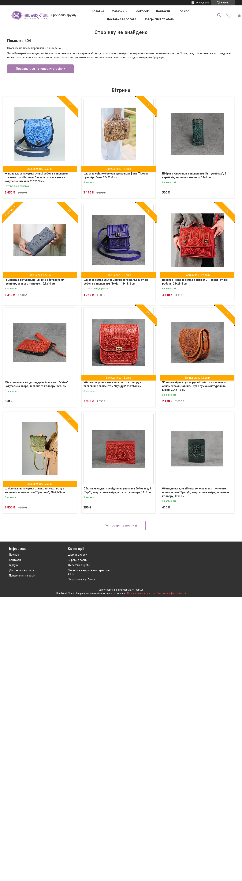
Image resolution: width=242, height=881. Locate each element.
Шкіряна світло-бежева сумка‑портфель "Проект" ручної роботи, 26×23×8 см (117, 175)
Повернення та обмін (159, 19)
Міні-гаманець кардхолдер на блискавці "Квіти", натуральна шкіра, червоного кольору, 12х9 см (37, 384)
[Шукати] (219, 15)
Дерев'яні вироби (79, 565)
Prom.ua (139, 589)
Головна (98, 11)
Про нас (183, 11)
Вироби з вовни (77, 559)
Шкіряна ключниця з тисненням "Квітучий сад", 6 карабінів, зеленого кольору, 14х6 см (194, 175)
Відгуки (13, 565)
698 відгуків (202, 2)
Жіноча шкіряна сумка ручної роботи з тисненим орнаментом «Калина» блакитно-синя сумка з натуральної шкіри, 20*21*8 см (36, 177)
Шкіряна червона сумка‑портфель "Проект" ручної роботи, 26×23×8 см (195, 281)
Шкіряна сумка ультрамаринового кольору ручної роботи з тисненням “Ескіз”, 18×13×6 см (116, 281)
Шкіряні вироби (77, 554)
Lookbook (142, 11)
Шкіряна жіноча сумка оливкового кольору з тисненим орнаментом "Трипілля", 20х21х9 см (35, 490)
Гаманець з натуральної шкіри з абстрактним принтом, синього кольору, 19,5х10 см (34, 281)
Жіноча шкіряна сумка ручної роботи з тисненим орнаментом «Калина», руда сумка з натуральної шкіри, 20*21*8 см (194, 386)
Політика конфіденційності (171, 593)
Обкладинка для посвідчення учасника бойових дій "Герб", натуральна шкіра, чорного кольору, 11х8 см (117, 490)
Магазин (118, 11)
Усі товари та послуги (121, 525)
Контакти (163, 11)
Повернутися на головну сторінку (40, 69)
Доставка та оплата (121, 19)
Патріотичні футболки (81, 579)
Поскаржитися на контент (141, 593)
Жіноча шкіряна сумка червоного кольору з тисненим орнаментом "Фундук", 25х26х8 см (113, 384)
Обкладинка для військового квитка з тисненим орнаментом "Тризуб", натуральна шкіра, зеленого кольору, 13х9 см (195, 492)
